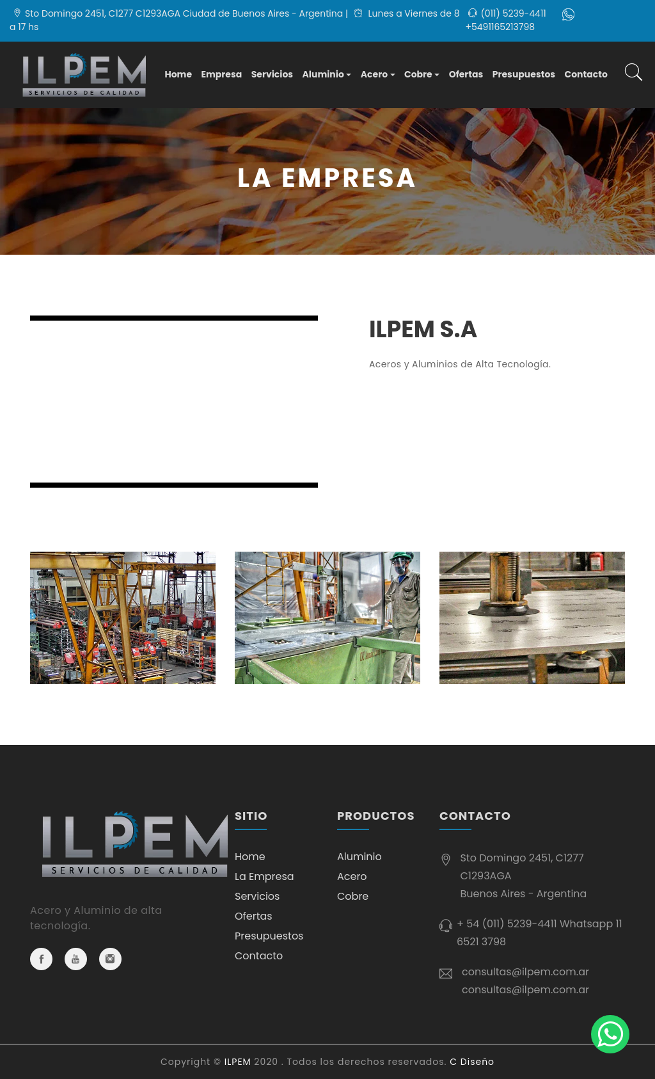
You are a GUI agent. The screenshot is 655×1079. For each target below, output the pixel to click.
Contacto (586, 74)
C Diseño (472, 1061)
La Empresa (264, 876)
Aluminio (323, 74)
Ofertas (466, 74)
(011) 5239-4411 (513, 13)
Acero (374, 74)
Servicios (272, 74)
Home (178, 74)
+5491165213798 (500, 26)
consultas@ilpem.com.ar (525, 971)
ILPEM (238, 1061)
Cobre (418, 74)
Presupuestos (524, 74)
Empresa (221, 74)
